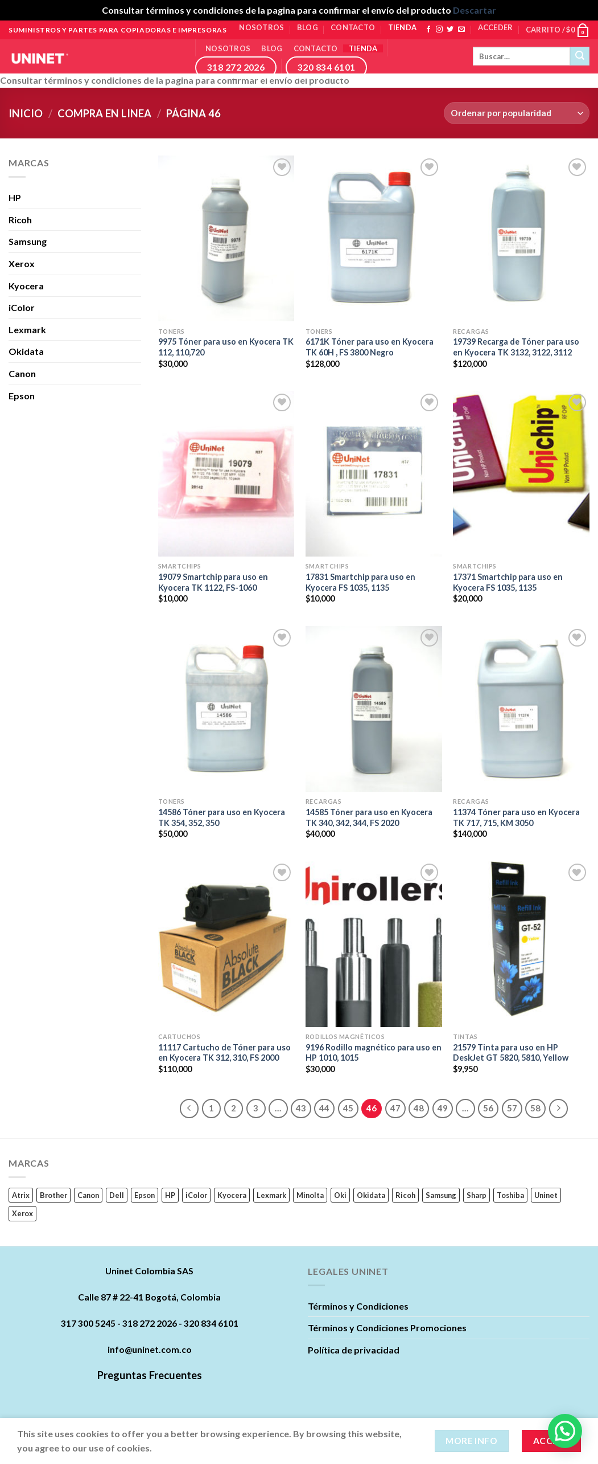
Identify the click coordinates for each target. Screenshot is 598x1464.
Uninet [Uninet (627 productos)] (546, 1195)
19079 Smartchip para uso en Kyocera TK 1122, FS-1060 (213, 582)
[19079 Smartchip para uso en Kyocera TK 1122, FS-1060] (226, 474)
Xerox (22, 263)
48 (419, 1108)
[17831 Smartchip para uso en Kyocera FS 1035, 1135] (374, 474)
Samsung (28, 241)
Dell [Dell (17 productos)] (116, 1195)
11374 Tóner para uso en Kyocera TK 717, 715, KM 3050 (516, 817)
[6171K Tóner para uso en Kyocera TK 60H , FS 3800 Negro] (374, 238)
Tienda (402, 27)
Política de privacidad (353, 1349)
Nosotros (261, 27)
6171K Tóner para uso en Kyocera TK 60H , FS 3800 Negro (370, 347)
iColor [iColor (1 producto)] (196, 1195)
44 (324, 1108)
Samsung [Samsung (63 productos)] (441, 1195)
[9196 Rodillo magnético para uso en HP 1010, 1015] (374, 944)
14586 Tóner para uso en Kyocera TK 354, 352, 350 (221, 817)
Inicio (26, 113)
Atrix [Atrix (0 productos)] (21, 1195)
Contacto (353, 27)
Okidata (26, 351)
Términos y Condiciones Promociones (387, 1327)
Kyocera (26, 285)
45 (348, 1108)
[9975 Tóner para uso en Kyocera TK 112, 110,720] (226, 238)
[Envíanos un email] (461, 30)
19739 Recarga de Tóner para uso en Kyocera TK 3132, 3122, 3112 (516, 347)
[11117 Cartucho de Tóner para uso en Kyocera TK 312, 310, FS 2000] (226, 944)
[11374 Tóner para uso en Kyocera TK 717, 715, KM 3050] (521, 709)
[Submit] (579, 56)
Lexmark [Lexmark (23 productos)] (271, 1195)
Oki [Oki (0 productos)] (340, 1195)
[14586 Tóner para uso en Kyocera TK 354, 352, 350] (226, 709)
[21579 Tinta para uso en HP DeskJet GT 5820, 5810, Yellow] (521, 944)
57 (512, 1108)
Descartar (474, 10)
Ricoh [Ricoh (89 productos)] (405, 1195)
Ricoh (20, 219)
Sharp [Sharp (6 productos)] (476, 1195)
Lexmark (27, 329)
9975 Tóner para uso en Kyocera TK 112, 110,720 (226, 347)
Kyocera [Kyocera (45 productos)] (231, 1195)
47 (395, 1108)
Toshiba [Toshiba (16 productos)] (510, 1195)
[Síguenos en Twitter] (450, 30)
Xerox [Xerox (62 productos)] (22, 1213)
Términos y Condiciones (358, 1306)
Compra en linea (104, 113)
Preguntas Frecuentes (149, 1375)
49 (443, 1108)
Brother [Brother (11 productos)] (53, 1195)
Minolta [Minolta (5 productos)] (310, 1195)
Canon (22, 373)
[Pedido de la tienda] (516, 113)
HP (15, 197)
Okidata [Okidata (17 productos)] (371, 1195)
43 (301, 1108)
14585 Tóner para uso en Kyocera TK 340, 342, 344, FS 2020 (369, 817)
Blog (307, 27)
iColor (22, 307)
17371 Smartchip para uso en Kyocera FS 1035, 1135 (508, 582)
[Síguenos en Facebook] (428, 30)
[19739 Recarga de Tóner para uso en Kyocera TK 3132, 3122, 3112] (521, 238)
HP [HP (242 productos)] (170, 1195)
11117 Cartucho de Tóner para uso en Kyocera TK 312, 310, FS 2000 (224, 1052)
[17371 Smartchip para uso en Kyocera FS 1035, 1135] (521, 474)
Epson (22, 395)
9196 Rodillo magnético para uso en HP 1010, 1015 (374, 1052)
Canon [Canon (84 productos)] (88, 1195)
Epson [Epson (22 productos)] (144, 1195)
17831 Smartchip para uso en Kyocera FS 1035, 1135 (360, 582)
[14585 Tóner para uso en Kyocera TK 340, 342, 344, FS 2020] (374, 709)
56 (488, 1108)
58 (535, 1108)
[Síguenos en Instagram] (439, 30)
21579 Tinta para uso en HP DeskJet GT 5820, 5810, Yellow (510, 1052)
